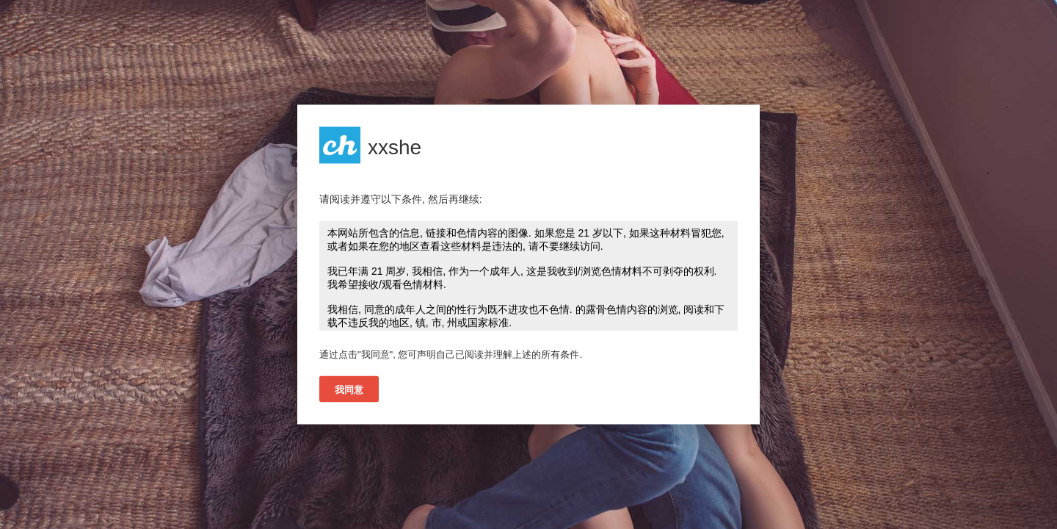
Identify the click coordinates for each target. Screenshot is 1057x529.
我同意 (349, 389)
